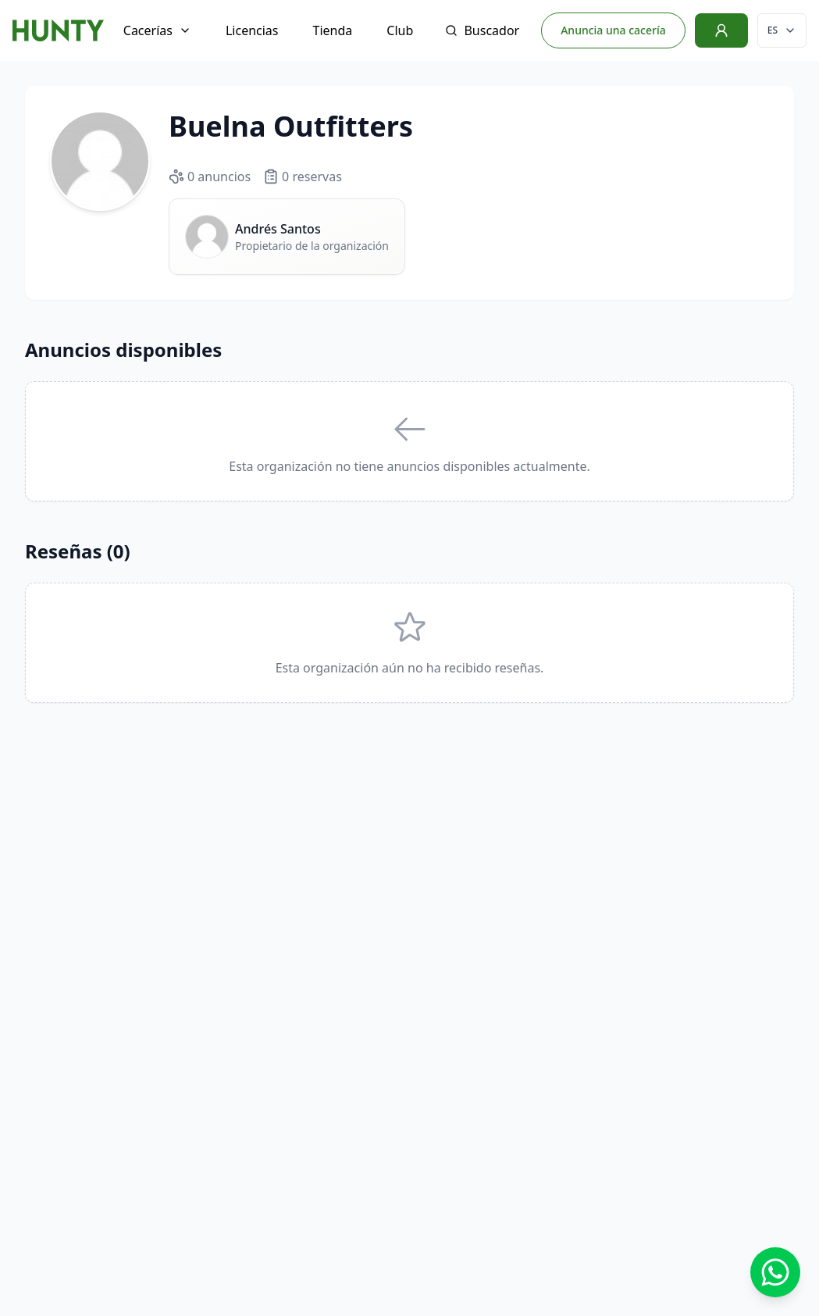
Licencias (252, 30)
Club (399, 30)
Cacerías (157, 30)
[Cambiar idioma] (782, 30)
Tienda (333, 30)
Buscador (482, 30)
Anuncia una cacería (613, 30)
